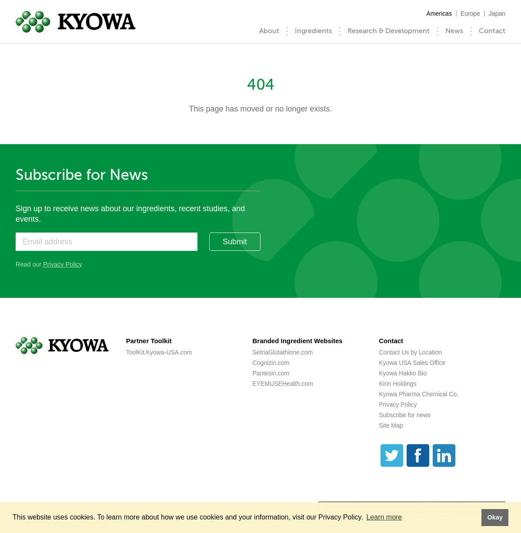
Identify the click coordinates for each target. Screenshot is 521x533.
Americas (439, 13)
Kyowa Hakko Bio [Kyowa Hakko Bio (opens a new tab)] (403, 373)
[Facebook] (418, 455)
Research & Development (388, 31)
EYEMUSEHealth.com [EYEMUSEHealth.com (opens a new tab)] (283, 383)
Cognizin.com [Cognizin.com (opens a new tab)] (271, 362)
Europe (470, 13)
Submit (235, 241)
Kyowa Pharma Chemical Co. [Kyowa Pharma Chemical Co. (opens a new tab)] (418, 394)
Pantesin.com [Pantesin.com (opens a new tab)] (271, 373)
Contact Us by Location (410, 352)
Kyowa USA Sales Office (412, 362)
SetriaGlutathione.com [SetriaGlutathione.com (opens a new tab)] (283, 352)
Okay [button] (494, 517)
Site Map (391, 425)
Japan (497, 13)
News (454, 31)
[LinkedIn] (444, 455)
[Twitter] (392, 455)
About (269, 31)
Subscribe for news (405, 415)
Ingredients (313, 31)
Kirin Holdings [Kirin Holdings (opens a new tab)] (397, 383)
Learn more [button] (384, 517)
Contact (492, 31)
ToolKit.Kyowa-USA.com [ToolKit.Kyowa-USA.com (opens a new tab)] (159, 352)
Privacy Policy (62, 264)
